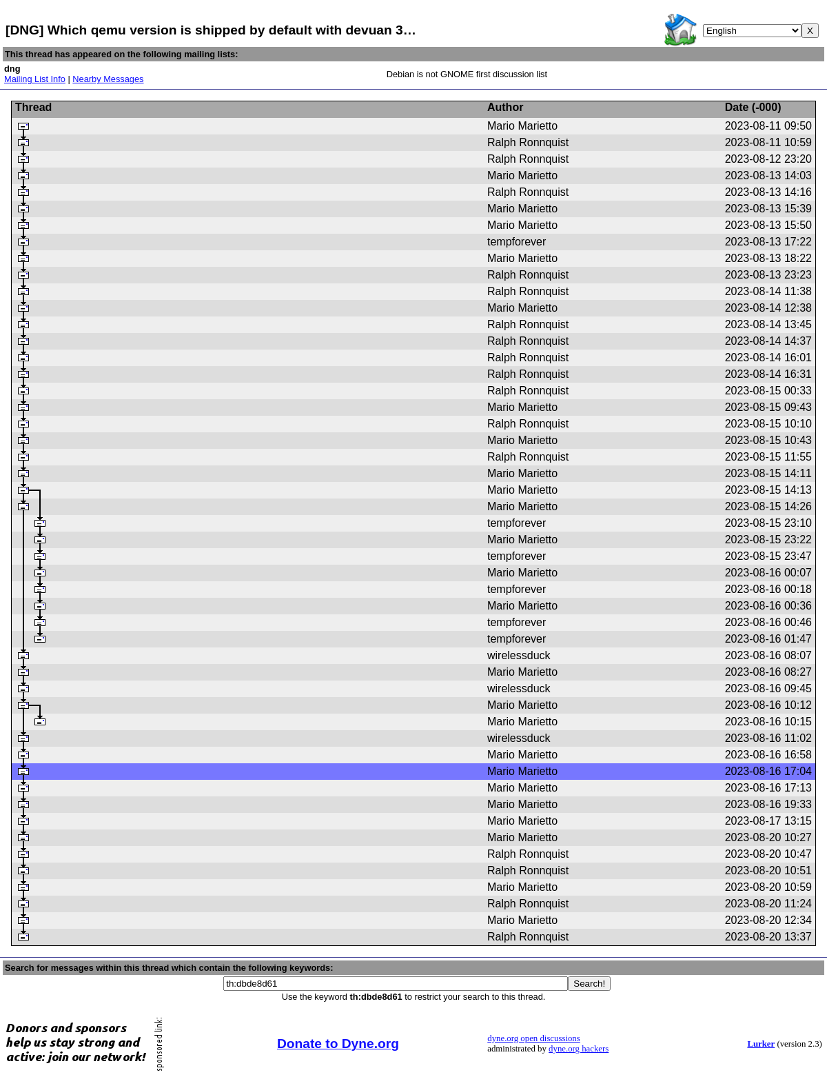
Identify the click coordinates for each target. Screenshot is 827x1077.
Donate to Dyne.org (338, 1043)
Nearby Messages (107, 79)
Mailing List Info (34, 79)
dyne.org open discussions (533, 1038)
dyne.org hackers (579, 1049)
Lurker (761, 1044)
